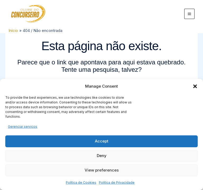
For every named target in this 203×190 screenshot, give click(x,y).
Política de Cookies (81, 182)
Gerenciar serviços (22, 127)
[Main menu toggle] (189, 14)
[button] (195, 86)
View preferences (102, 170)
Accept (101, 141)
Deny (102, 155)
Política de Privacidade (117, 182)
